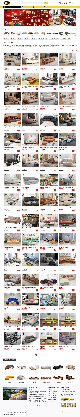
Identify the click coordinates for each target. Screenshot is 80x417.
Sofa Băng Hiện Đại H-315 (45, 227)
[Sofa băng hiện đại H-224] (67, 338)
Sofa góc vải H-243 (7, 287)
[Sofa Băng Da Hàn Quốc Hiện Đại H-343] (12, 79)
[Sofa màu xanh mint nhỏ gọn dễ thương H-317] (30, 239)
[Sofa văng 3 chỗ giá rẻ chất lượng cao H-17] (49, 160)
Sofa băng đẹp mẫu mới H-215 (45, 307)
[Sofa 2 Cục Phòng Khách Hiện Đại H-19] (30, 280)
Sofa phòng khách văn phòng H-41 (46, 247)
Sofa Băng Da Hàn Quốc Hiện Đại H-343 (11, 86)
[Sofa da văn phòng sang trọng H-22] (49, 280)
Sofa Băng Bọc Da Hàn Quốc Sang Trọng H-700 (67, 126)
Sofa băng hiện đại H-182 (26, 187)
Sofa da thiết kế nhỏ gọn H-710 (9, 106)
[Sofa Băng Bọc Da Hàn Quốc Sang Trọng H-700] (67, 119)
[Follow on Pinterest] (67, 389)
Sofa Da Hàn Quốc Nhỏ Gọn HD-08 (10, 147)
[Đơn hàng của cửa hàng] (69, 29)
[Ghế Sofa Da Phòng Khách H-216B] (49, 119)
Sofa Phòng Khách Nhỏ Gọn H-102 (46, 326)
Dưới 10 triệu (13, 38)
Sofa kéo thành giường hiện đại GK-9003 (66, 187)
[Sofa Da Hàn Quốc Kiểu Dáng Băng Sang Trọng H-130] (67, 98)
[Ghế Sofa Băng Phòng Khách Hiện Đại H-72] (49, 259)
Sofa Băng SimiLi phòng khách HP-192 (11, 326)
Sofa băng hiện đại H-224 (63, 346)
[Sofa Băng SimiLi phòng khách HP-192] (12, 319)
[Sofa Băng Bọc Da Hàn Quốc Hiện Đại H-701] (30, 59)
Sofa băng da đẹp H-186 (8, 247)
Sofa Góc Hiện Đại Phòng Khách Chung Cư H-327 (67, 267)
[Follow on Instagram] (63, 389)
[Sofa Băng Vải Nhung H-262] (30, 299)
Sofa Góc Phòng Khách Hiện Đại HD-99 (29, 326)
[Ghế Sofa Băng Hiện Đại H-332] (30, 160)
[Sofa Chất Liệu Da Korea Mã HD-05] (30, 199)
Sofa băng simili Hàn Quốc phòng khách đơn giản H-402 (67, 208)
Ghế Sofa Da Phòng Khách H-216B (46, 126)
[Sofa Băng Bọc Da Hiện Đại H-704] (12, 59)
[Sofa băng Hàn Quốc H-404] (49, 199)
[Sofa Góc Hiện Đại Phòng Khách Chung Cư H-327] (67, 259)
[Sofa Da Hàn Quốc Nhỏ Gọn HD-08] (12, 139)
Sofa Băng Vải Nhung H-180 (9, 307)
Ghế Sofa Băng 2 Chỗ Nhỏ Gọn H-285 (28, 346)
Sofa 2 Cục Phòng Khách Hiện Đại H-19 (29, 287)
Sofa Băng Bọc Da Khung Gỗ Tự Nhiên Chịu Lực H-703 (12, 127)
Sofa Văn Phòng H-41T (63, 147)
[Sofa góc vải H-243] (12, 280)
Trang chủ (5, 29)
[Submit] (46, 3)
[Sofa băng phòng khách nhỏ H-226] (12, 220)
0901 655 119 (64, 3)
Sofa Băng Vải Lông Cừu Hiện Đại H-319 (11, 187)
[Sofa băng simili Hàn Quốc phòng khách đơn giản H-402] (67, 199)
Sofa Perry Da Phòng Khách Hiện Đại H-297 (30, 86)
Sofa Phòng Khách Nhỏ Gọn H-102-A (65, 326)
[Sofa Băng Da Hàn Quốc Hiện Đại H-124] (49, 59)
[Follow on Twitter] (65, 389)
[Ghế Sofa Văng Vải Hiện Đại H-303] (67, 160)
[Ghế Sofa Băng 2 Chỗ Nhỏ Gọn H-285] (30, 338)
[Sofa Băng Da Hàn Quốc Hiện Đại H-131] (67, 59)
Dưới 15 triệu (20, 38)
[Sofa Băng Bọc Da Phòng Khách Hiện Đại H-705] (49, 79)
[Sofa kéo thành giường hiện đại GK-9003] (67, 180)
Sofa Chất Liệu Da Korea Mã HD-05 (28, 207)
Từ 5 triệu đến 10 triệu (43, 38)
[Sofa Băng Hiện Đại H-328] (67, 299)
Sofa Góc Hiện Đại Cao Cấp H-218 (10, 207)
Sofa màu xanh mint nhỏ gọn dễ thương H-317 (30, 247)
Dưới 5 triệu (6, 38)
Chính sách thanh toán (26, 7)
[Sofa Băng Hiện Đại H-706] (49, 98)
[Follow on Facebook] (62, 389)
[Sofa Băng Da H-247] (67, 280)
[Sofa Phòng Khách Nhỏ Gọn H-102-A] (67, 319)
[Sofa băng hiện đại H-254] (49, 180)
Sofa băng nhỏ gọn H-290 (27, 227)
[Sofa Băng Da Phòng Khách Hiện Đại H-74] (12, 160)
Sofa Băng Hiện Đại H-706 (45, 106)
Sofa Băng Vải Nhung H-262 (27, 307)
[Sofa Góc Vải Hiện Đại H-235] (30, 259)
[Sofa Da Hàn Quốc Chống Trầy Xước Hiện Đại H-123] (49, 139)
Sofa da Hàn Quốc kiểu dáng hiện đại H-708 (30, 106)
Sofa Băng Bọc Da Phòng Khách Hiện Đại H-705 (48, 86)
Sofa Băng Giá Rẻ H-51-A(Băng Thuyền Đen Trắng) (48, 347)
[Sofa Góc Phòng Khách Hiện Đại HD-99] (30, 319)
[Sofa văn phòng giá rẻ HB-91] (67, 239)
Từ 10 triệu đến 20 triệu (54, 38)
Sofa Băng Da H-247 (62, 287)
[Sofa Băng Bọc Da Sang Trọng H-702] (67, 79)
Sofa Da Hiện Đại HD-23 (8, 346)
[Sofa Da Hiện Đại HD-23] (12, 338)
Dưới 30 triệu (34, 38)
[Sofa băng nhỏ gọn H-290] (30, 220)
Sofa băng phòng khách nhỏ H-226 (10, 227)
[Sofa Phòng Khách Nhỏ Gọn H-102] (49, 319)
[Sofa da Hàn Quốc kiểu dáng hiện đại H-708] (30, 98)
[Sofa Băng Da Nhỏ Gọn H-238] (67, 220)
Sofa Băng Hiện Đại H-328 (63, 307)
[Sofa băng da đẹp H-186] (12, 239)
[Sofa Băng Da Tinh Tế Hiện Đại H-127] (30, 139)
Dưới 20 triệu (27, 38)
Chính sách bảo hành (38, 7)
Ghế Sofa (10, 29)
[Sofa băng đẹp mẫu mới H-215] (49, 299)
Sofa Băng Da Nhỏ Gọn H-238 (64, 227)
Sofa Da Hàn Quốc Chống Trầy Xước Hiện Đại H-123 (48, 148)
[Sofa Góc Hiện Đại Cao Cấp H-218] (12, 199)
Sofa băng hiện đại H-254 (45, 187)
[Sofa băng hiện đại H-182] (30, 180)
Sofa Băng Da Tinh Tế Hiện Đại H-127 (28, 147)
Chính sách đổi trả (48, 7)
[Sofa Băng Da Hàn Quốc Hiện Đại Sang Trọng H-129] (30, 119)
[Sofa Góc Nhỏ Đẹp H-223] (12, 259)
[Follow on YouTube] (68, 389)
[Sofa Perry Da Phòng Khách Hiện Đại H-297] (30, 79)
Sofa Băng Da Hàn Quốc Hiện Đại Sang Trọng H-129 (30, 127)
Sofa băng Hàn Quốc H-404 (45, 207)
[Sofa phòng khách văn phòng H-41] (49, 239)
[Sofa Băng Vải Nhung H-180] (12, 299)
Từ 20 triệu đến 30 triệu (65, 38)
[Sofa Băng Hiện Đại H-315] (49, 220)
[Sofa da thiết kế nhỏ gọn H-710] (12, 98)
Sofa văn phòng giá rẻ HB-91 (64, 247)
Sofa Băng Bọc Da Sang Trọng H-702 (65, 86)
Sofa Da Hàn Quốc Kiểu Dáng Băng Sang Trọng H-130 (67, 107)
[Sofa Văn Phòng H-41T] (67, 139)
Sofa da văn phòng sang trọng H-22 (47, 287)
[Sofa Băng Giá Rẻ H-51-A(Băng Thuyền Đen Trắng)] (49, 338)
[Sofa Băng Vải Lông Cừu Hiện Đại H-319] (12, 180)
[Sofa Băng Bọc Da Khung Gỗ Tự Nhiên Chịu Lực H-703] (12, 119)
